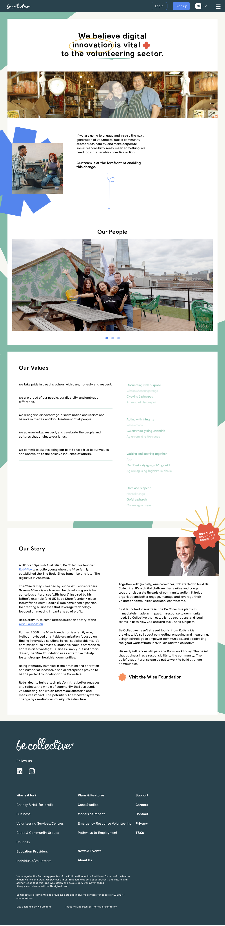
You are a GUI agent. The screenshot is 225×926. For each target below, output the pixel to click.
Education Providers (32, 852)
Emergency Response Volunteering (105, 825)
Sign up (181, 7)
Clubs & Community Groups (37, 834)
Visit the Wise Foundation (150, 678)
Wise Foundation (31, 625)
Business (23, 815)
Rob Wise (25, 570)
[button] (106, 339)
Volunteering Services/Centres (40, 825)
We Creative (44, 907)
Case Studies (88, 806)
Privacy (142, 825)
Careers (142, 806)
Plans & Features (91, 796)
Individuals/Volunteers (33, 862)
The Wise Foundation (104, 907)
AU (198, 6)
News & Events (89, 852)
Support (142, 796)
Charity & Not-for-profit (34, 806)
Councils (23, 843)
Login (159, 7)
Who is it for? (26, 796)
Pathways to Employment (97, 834)
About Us (85, 861)
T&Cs (140, 834)
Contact (142, 815)
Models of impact (91, 815)
